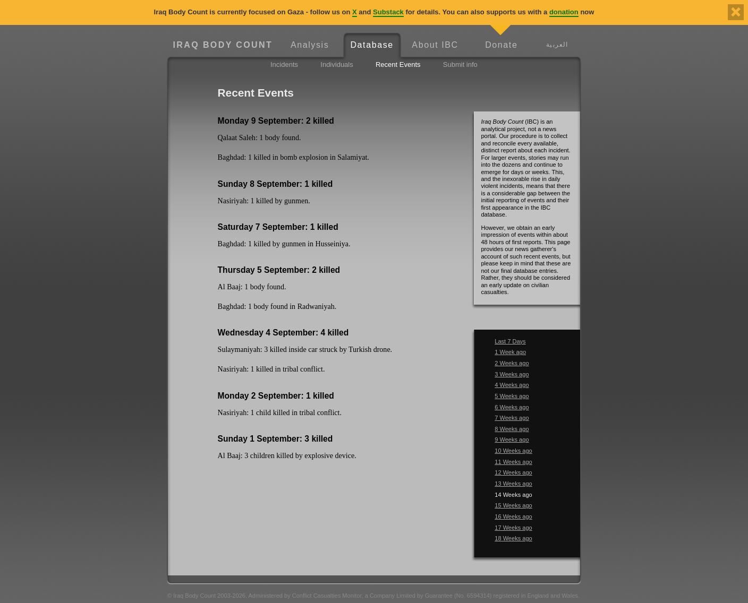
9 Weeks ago (512, 439)
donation (564, 12)
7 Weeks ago (512, 418)
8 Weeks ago (512, 429)
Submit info (460, 64)
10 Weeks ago (513, 450)
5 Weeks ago (512, 396)
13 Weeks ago (513, 483)
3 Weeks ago (512, 374)
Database (371, 44)
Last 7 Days (510, 341)
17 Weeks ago (513, 527)
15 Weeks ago (513, 505)
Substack (388, 12)
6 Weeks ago (512, 407)
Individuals (336, 64)
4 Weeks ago (512, 385)
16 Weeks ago (513, 516)
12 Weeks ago (513, 472)
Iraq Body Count (223, 44)
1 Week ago (510, 352)
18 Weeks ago (513, 538)
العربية (557, 44)
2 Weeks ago (512, 363)
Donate (501, 44)
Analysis (310, 44)
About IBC (435, 44)
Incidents (284, 64)
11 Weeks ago (513, 462)
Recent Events (398, 64)
